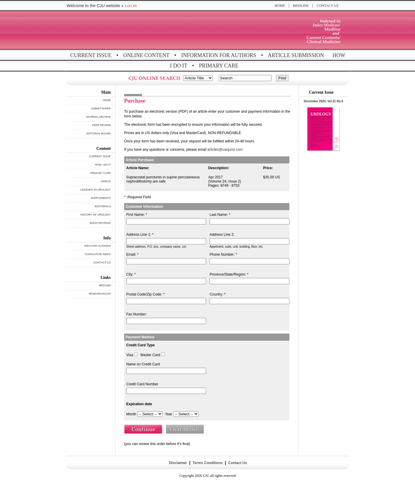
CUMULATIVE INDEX (98, 254)
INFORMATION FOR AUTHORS (218, 55)
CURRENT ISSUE (90, 55)
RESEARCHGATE (100, 293)
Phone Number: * (223, 254)
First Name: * (136, 215)
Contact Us (237, 463)
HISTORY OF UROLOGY (95, 214)
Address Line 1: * (139, 234)
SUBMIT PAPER (101, 108)
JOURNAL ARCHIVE (98, 116)
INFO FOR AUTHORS (97, 245)
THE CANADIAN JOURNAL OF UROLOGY (110, 30)
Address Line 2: (222, 234)
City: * (131, 274)
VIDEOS (106, 181)
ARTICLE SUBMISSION (296, 55)
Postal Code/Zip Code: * (145, 294)
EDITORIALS (103, 206)
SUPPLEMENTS (101, 198)
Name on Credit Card (143, 364)
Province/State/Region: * (229, 274)
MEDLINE (301, 6)
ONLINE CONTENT (146, 55)
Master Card (150, 355)
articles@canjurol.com (225, 149)
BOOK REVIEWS (100, 222)
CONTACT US (327, 6)
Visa (129, 355)
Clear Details (185, 430)
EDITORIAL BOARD (98, 133)
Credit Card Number (142, 384)
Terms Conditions (207, 463)
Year (168, 414)
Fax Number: (136, 314)
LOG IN (131, 6)
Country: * (217, 294)
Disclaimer (178, 463)
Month (131, 414)
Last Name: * (220, 215)
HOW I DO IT (103, 164)
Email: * (132, 254)
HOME (279, 6)
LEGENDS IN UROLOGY (95, 189)
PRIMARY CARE (218, 66)
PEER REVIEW (101, 125)
